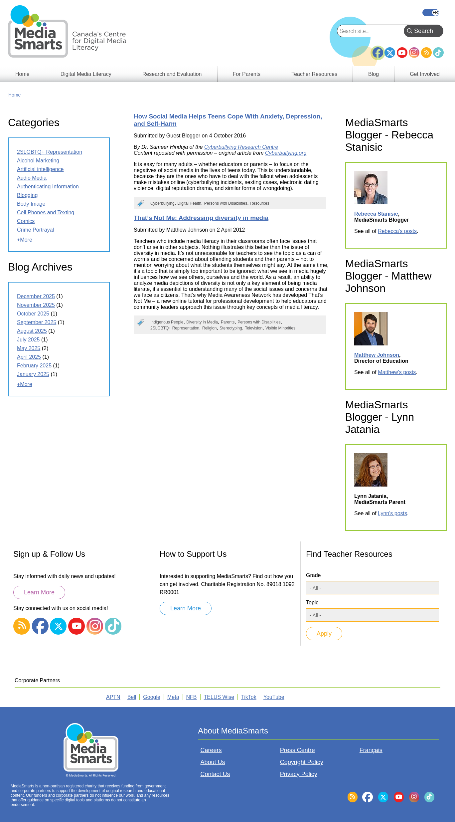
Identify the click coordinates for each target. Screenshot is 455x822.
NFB (191, 697)
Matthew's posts (397, 372)
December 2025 (36, 296)
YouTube (402, 52)
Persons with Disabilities (225, 203)
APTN (113, 697)
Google (151, 697)
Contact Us (215, 774)
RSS (426, 52)
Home (14, 95)
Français (430, 12)
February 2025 (34, 365)
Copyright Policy (301, 762)
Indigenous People (166, 322)
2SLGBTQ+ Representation (174, 328)
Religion (209, 328)
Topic (312, 602)
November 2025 (36, 305)
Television (254, 328)
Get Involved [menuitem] (425, 74)
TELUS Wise (219, 697)
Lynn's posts (392, 513)
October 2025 (33, 313)
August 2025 (32, 331)
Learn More (39, 592)
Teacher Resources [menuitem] (314, 74)
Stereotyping (231, 328)
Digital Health (189, 203)
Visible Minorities (280, 328)
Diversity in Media (202, 322)
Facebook (378, 50)
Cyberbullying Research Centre (241, 147)
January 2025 (33, 374)
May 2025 (28, 348)
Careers (211, 750)
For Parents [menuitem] (247, 74)
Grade (313, 575)
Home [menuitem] (22, 74)
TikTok (438, 52)
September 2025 (36, 322)
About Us (212, 762)
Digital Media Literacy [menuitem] (86, 74)
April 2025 (29, 357)
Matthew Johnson (376, 355)
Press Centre (297, 750)
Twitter (389, 52)
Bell (131, 697)
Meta (173, 697)
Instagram (414, 52)
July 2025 (28, 339)
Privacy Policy (298, 774)
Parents (227, 322)
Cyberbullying (162, 203)
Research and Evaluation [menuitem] (172, 74)
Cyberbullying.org (286, 153)
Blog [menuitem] (373, 74)
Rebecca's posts (397, 231)
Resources (259, 203)
